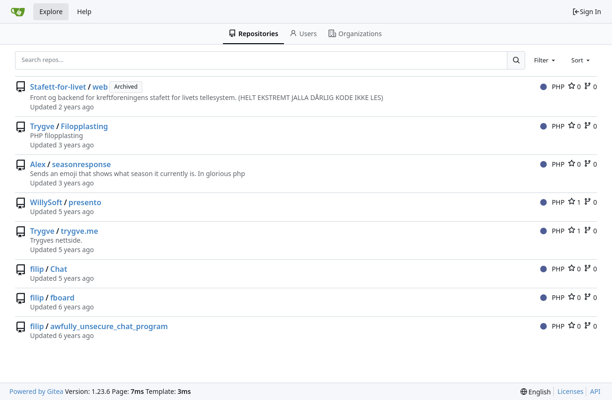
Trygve (42, 126)
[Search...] (516, 60)
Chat (58, 269)
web (100, 87)
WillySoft (46, 202)
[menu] (535, 391)
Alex (38, 164)
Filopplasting (84, 126)
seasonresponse (81, 164)
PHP (552, 86)
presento (85, 202)
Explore (50, 11)
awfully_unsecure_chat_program (109, 326)
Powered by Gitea (36, 391)
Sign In (586, 11)
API (595, 391)
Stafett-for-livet (58, 87)
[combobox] (545, 60)
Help (84, 11)
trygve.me (79, 231)
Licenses (571, 391)
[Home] (18, 11)
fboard (62, 297)
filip (37, 269)
